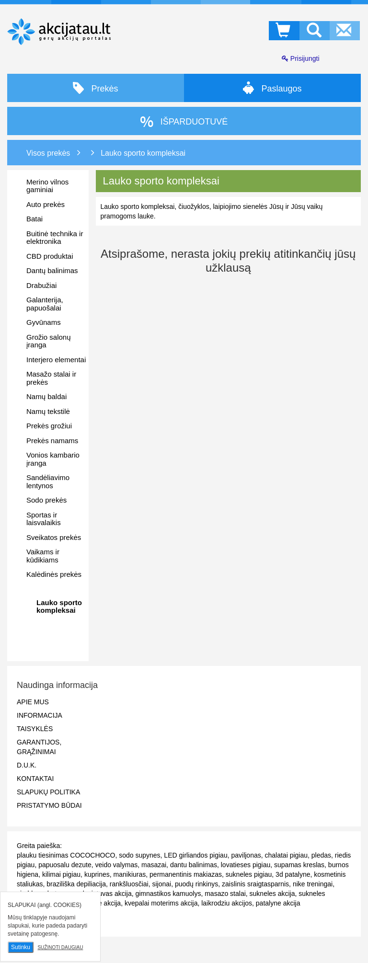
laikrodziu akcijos (226, 903)
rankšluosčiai (129, 884)
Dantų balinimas (52, 270)
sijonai (161, 884)
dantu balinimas (193, 865)
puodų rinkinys (196, 884)
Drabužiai (41, 285)
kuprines (97, 874)
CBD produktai (49, 256)
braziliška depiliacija (76, 884)
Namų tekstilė (48, 411)
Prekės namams (52, 440)
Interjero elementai (56, 359)
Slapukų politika (48, 792)
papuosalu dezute (65, 865)
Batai (34, 219)
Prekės (95, 88)
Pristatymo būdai (49, 805)
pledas (321, 855)
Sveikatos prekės (53, 537)
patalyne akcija (278, 903)
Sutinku (20, 947)
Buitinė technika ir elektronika (54, 237)
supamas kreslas (299, 865)
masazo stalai (225, 893)
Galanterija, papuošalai (44, 304)
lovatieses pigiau (246, 865)
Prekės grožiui (49, 426)
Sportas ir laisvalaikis (43, 519)
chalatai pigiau (286, 855)
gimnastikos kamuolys (168, 893)
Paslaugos (272, 87)
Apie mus (33, 702)
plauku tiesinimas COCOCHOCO (66, 855)
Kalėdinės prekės (53, 574)
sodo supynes (139, 855)
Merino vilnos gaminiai (47, 186)
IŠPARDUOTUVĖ (184, 121)
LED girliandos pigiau (195, 855)
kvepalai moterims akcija (161, 903)
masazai (153, 865)
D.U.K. (26, 765)
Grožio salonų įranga (48, 341)
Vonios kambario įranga (53, 459)
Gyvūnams (43, 322)
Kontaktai (35, 778)
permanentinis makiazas (186, 874)
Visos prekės (48, 153)
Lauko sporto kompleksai (59, 606)
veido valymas (116, 865)
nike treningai (313, 884)
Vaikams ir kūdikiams (42, 556)
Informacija (39, 715)
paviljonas (246, 855)
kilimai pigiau (61, 874)
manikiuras (130, 874)
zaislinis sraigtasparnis (255, 884)
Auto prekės (45, 204)
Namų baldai (46, 396)
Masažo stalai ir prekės (51, 378)
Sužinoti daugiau (60, 947)
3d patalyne (293, 874)
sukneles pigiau (249, 874)
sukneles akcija (272, 893)
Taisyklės (35, 729)
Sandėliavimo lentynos (47, 481)
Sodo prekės (46, 500)
